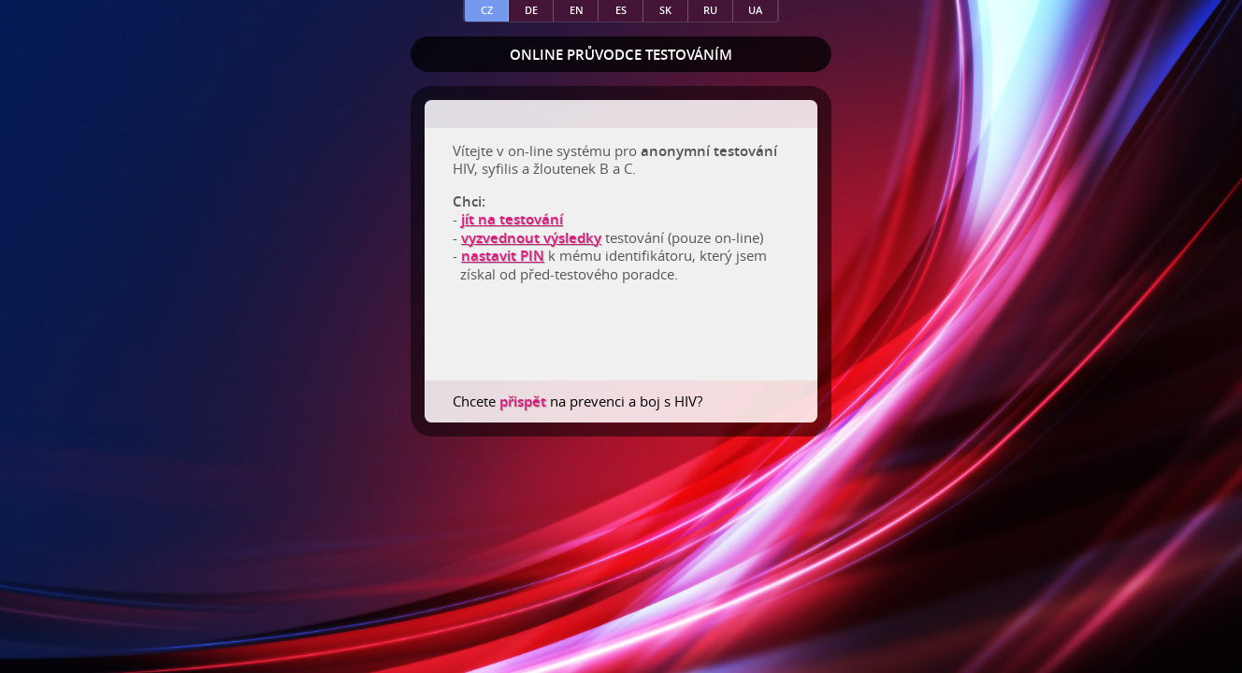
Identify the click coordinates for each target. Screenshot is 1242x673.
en (577, 10)
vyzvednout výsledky (531, 238)
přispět (524, 401)
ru (710, 10)
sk (665, 10)
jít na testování (512, 219)
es (621, 10)
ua (755, 10)
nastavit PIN (502, 255)
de (531, 10)
